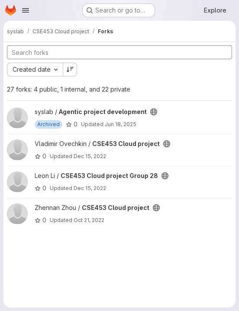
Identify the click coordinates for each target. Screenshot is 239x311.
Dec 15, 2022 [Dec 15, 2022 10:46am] (90, 188)
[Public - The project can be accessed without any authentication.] (153, 111)
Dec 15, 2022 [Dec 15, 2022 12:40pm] (90, 156)
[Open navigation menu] (25, 10)
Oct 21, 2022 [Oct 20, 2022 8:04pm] (89, 220)
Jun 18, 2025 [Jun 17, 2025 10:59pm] (120, 124)
